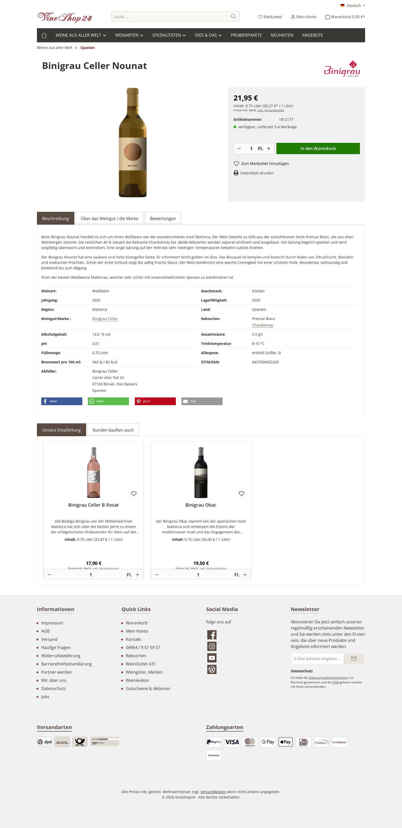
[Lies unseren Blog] (243, 669)
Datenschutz (53, 688)
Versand (49, 639)
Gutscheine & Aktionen (148, 688)
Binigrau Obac (200, 505)
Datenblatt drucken (257, 173)
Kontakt (133, 639)
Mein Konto (137, 631)
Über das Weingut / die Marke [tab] (109, 218)
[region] (132, 142)
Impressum (52, 623)
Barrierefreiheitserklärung (66, 664)
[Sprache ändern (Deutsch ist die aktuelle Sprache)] (352, 5)
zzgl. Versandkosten (271, 110)
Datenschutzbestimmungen (328, 677)
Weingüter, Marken (144, 672)
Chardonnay (262, 325)
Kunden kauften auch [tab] (113, 430)
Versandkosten (213, 791)
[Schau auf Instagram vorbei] (243, 646)
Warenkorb (137, 623)
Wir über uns (53, 680)
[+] (268, 148)
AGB (45, 631)
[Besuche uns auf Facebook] (243, 635)
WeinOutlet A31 (141, 664)
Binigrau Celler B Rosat (93, 505)
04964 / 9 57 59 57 (143, 647)
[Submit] (354, 659)
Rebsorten (136, 656)
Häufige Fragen (56, 647)
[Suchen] (233, 17)
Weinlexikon (137, 680)
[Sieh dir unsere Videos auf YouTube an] (243, 658)
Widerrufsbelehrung (61, 656)
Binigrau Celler (105, 318)
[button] (61, 401)
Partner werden (56, 672)
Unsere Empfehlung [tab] (61, 430)
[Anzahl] (251, 148)
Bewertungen (163, 218)
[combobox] (169, 17)
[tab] (55, 218)
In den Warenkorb (318, 148)
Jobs (45, 697)
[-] (239, 148)
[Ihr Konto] (304, 17)
